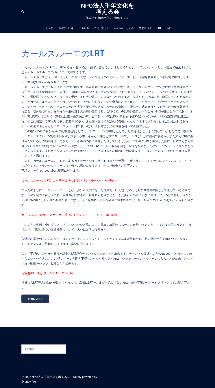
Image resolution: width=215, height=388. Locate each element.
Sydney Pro (28, 381)
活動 (169, 28)
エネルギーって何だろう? (93, 28)
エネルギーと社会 (123, 28)
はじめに (48, 28)
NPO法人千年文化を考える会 (107, 8)
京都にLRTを (66, 28)
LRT (159, 28)
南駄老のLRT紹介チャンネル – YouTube (47, 273)
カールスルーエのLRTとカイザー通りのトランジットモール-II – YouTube (69, 215)
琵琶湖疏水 (145, 28)
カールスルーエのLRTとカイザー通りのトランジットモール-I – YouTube (68, 180)
